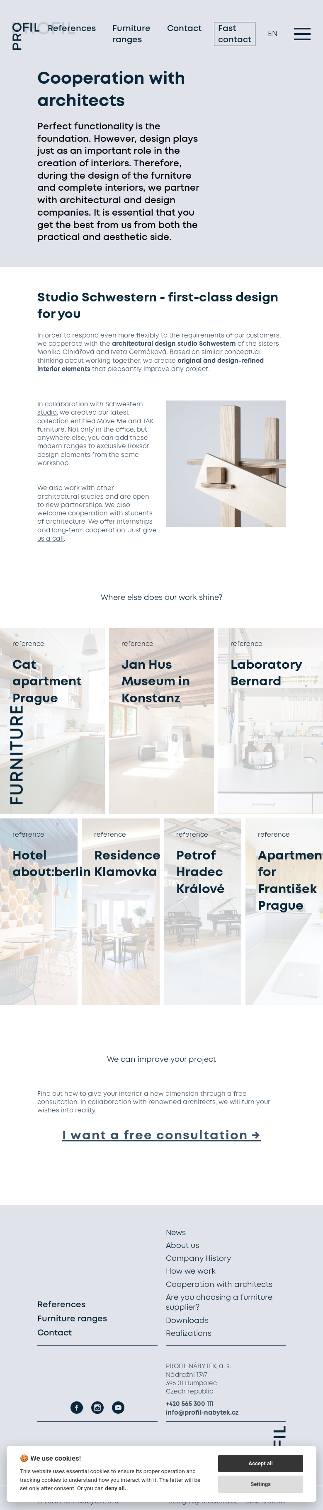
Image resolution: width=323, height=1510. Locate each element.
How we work (191, 1271)
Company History (198, 1258)
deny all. (115, 1488)
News (176, 1233)
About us (182, 1246)
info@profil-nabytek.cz (202, 1413)
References (72, 31)
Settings (260, 1484)
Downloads (187, 1321)
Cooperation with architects (219, 1285)
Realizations (188, 1333)
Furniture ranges (131, 36)
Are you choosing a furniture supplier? (219, 1302)
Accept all (260, 1463)
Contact (184, 31)
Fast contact (234, 36)
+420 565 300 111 (189, 1404)
